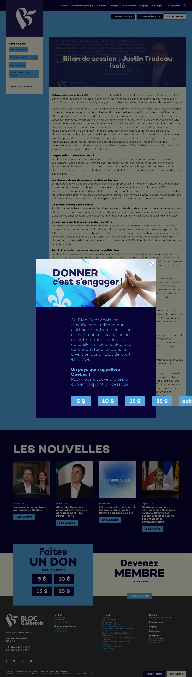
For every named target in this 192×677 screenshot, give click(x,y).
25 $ (162, 401)
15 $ (135, 401)
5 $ (81, 401)
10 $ (108, 401)
